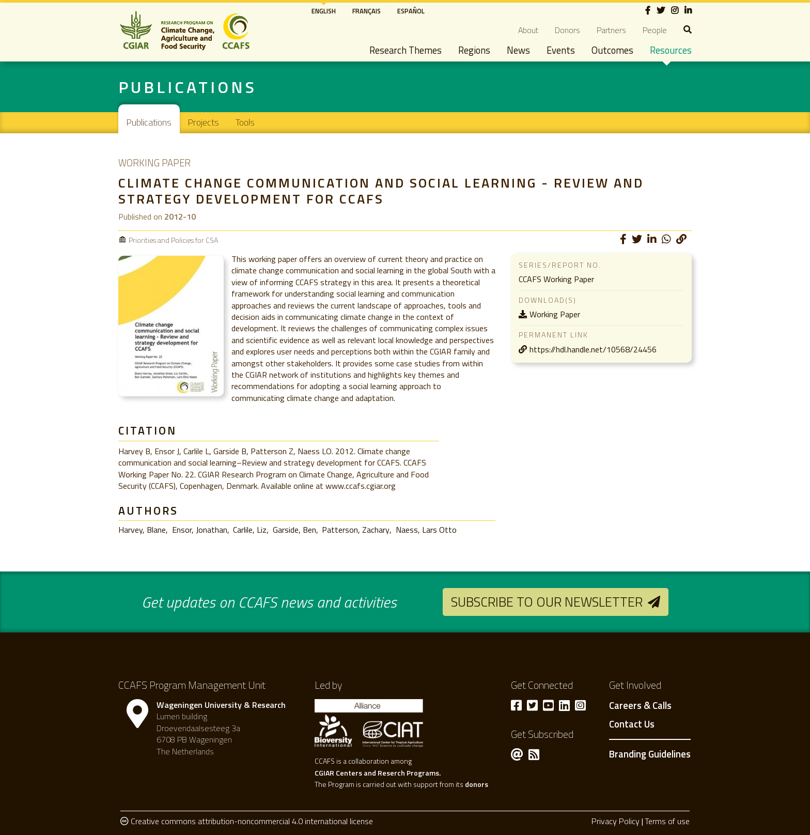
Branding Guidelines (650, 754)
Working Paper (554, 314)
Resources (671, 50)
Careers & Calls (640, 706)
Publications (149, 122)
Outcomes (612, 50)
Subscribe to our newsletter (547, 602)
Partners (611, 30)
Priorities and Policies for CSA (173, 240)
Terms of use (667, 821)
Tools (245, 122)
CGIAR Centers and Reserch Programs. (378, 772)
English (323, 11)
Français (366, 11)
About (528, 30)
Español (411, 11)
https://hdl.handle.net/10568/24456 (593, 349)
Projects (203, 122)
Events (561, 50)
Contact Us (632, 724)
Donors (567, 30)
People (655, 30)
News (518, 50)
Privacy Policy (615, 821)
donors (476, 784)
